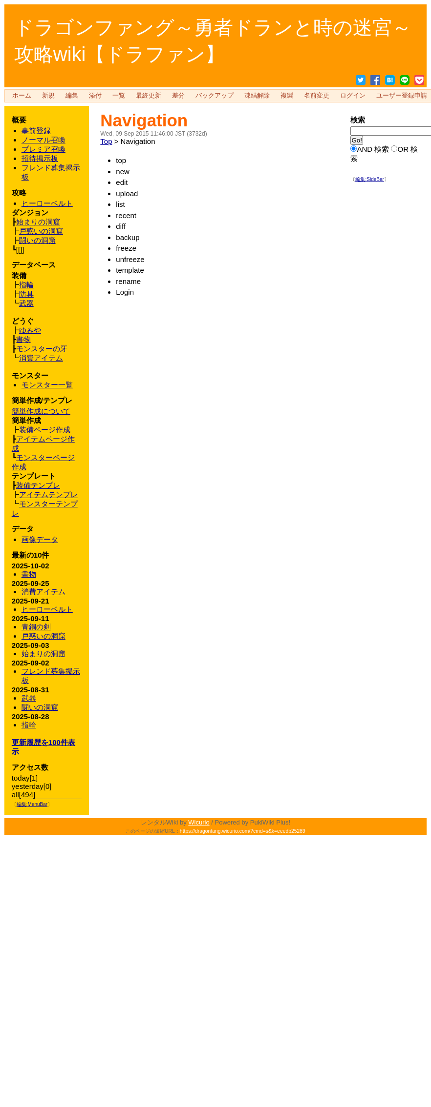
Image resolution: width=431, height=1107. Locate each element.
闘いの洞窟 (40, 707)
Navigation (144, 120)
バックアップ (214, 95)
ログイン (353, 95)
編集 (71, 95)
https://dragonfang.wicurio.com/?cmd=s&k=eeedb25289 (242, 831)
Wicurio (198, 822)
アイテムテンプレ (48, 494)
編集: (369, 179)
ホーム (21, 95)
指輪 (29, 725)
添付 (95, 95)
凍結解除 (257, 95)
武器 (29, 698)
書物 (29, 574)
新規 (48, 95)
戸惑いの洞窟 (43, 636)
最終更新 (148, 95)
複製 (286, 95)
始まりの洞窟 (43, 653)
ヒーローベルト (47, 609)
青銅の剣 (36, 627)
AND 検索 (373, 149)
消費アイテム (43, 591)
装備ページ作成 (44, 429)
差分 (178, 95)
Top (106, 141)
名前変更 (316, 95)
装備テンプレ (38, 485)
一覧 (118, 95)
